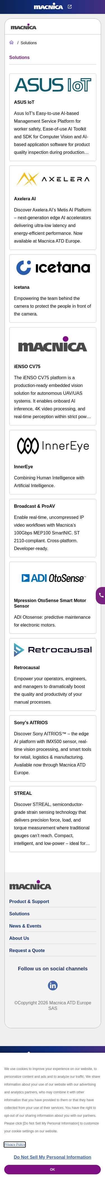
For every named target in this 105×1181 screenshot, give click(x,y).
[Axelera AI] (53, 207)
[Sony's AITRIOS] (53, 748)
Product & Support (29, 901)
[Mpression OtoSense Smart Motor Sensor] (53, 597)
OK (52, 1170)
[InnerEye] (53, 462)
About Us (19, 938)
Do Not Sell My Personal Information (52, 1157)
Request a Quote (27, 950)
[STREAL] (53, 819)
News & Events (25, 926)
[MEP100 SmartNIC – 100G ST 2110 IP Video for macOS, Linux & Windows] (53, 528)
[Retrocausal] (53, 674)
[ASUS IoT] (53, 117)
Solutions (19, 913)
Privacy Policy (14, 1145)
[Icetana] (53, 288)
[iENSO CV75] (53, 376)
